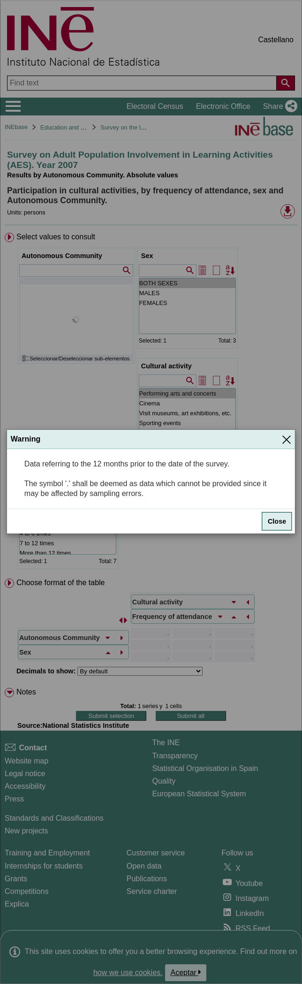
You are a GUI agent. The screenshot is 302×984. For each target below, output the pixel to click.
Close (277, 521)
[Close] (286, 439)
